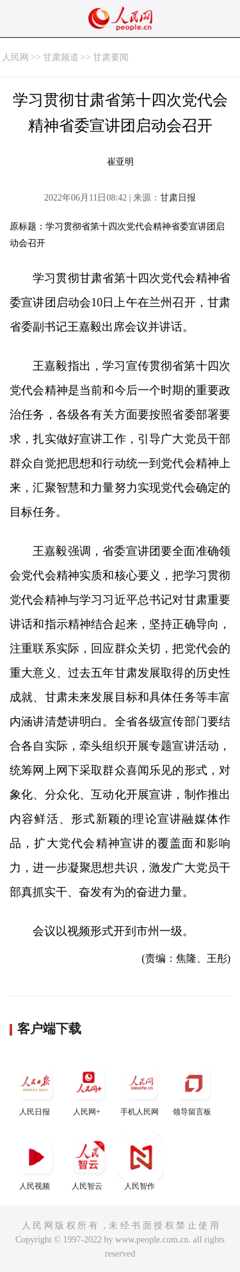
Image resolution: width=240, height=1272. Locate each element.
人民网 (15, 57)
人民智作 (140, 1163)
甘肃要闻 (111, 57)
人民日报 (35, 1088)
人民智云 (88, 1163)
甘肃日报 (178, 197)
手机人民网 (140, 1088)
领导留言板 (193, 1088)
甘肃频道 (61, 57)
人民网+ (88, 1088)
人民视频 (35, 1163)
